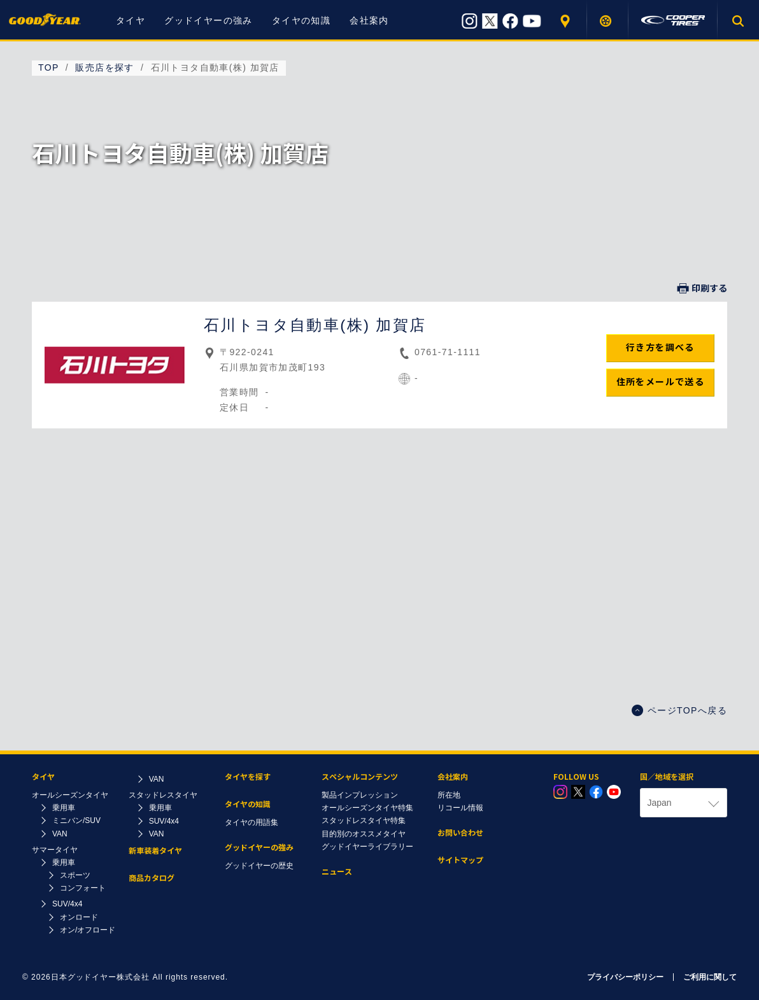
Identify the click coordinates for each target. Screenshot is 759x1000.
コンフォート (83, 888)
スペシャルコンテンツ (360, 777)
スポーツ (75, 875)
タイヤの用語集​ (251, 822)
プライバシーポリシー (625, 977)
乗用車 (63, 807)
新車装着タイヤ (155, 851)
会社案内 (369, 20)
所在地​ (448, 795)
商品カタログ (151, 878)
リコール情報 (460, 807)
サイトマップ (460, 860)
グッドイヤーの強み (208, 20)
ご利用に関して (710, 977)
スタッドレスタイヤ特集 (364, 820)
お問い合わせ (460, 833)
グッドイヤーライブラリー (367, 846)
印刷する (702, 288)
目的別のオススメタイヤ (364, 833)
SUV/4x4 (67, 903)
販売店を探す (566, 20)
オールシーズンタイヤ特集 (367, 807)
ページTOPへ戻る (679, 710)
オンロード (79, 917)
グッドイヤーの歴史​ (259, 865)
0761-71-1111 (448, 352)
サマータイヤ (55, 849)
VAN (59, 833)
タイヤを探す (607, 20)
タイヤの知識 (301, 20)
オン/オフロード (87, 930)
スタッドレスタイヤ (163, 795)
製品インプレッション (360, 795)
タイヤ (130, 20)
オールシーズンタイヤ (70, 795)
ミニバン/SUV (76, 820)
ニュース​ (337, 872)
